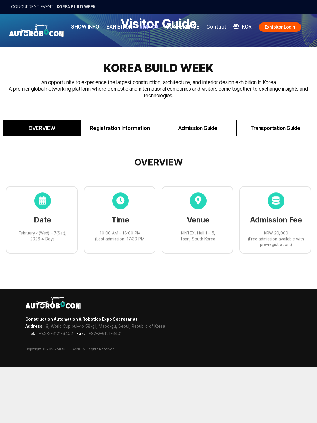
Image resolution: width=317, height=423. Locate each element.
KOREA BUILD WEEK (76, 6)
